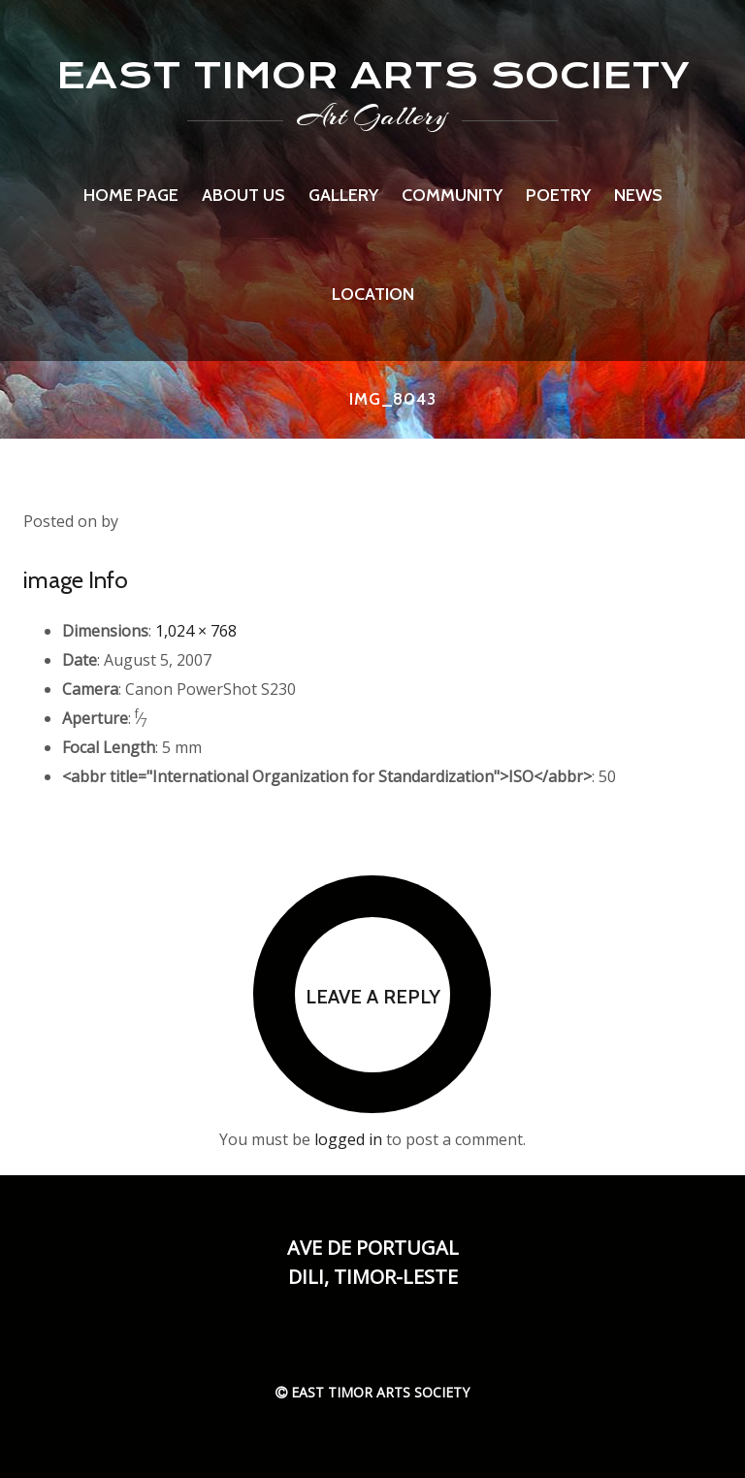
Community (452, 195)
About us (243, 195)
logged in (348, 1139)
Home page (130, 195)
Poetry (558, 195)
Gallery (343, 195)
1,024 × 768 (196, 630)
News (638, 195)
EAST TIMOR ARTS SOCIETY (373, 75)
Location (373, 294)
